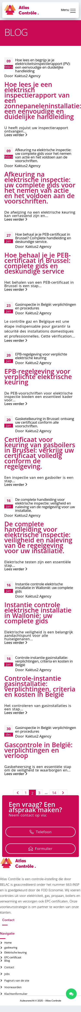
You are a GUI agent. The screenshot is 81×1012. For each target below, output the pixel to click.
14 (54, 792)
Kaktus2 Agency (27, 75)
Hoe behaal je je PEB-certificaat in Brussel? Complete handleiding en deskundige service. (43, 238)
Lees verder (15, 135)
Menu (65, 10)
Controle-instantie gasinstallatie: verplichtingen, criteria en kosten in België (44, 661)
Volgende (62, 793)
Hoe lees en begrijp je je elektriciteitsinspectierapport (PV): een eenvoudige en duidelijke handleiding (42, 65)
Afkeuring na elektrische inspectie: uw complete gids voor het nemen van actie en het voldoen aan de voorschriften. (43, 155)
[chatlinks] (71, 993)
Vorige (17, 793)
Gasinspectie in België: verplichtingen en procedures (45, 306)
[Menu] (73, 10)
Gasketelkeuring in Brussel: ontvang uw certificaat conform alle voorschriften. (44, 422)
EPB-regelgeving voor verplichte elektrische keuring (41, 356)
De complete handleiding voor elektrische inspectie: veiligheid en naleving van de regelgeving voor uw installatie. (45, 505)
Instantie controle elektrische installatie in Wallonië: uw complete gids (44, 587)
